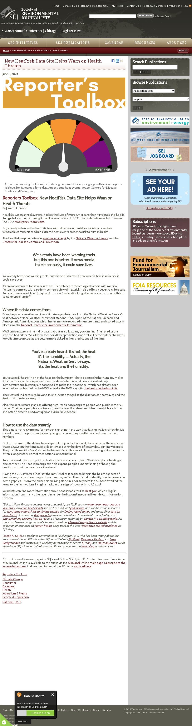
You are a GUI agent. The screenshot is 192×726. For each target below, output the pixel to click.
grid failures (77, 508)
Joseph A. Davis (12, 536)
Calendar (114, 43)
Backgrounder (42, 515)
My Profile (117, 6)
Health (7, 590)
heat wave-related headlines (99, 526)
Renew (96, 710)
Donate (67, 6)
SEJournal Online (142, 226)
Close (52, 694)
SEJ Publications (73, 43)
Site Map (106, 710)
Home (56, 6)
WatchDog (87, 546)
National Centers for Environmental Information (52, 325)
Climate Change (13, 579)
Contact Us (133, 6)
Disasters (9, 586)
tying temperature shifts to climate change (33, 511)
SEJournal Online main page (85, 563)
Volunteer (174, 6)
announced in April (55, 238)
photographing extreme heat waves (24, 518)
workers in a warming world (100, 518)
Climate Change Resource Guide (87, 522)
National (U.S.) (12, 602)
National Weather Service (92, 238)
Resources (145, 43)
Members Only (100, 6)
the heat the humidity (101, 388)
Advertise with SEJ (159, 208)
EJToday (87, 543)
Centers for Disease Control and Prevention (31, 242)
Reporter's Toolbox (92, 539)
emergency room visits (29, 222)
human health (43, 526)
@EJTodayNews (107, 543)
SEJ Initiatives (23, 43)
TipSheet (73, 539)
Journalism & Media (15, 593)
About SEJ (177, 43)
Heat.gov (91, 491)
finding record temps (77, 511)
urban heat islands (31, 508)
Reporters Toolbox (15, 574)
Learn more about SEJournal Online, (157, 235)
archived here (82, 566)
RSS (185, 6)
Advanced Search (163, 16)
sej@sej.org (13, 724)
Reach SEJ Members (154, 6)
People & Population (16, 597)
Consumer (9, 583)
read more (23, 721)
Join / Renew (81, 6)
